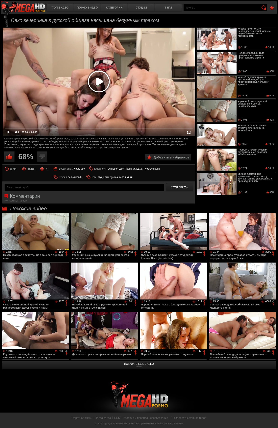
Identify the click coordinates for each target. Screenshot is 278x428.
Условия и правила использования (145, 417)
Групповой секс (115, 168)
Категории (114, 7)
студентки (103, 177)
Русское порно (152, 168)
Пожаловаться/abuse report (189, 417)
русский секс (117, 177)
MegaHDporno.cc (23, 7)
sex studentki (75, 177)
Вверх (272, 420)
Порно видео (87, 7)
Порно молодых (133, 168)
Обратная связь (82, 417)
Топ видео (60, 7)
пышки (129, 177)
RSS (117, 417)
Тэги (168, 7)
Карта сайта (103, 417)
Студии (141, 7)
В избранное (272, 8)
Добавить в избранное (171, 157)
